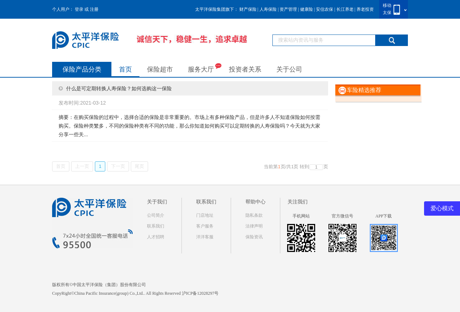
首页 (125, 69)
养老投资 (365, 9)
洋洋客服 (204, 236)
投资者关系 (245, 69)
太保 (387, 12)
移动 (387, 5)
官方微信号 (342, 216)
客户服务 (204, 226)
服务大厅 (204, 68)
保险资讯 (254, 236)
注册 (94, 9)
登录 (79, 9)
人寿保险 (268, 9)
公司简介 (155, 215)
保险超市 (160, 69)
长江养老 (345, 9)
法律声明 (254, 226)
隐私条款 (254, 215)
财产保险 (248, 9)
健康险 (306, 9)
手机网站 (301, 216)
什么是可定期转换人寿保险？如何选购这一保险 (119, 88)
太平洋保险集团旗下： (216, 9)
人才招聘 (155, 236)
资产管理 (288, 9)
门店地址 (204, 215)
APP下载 (383, 216)
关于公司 (289, 69)
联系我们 (155, 226)
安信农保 (324, 9)
